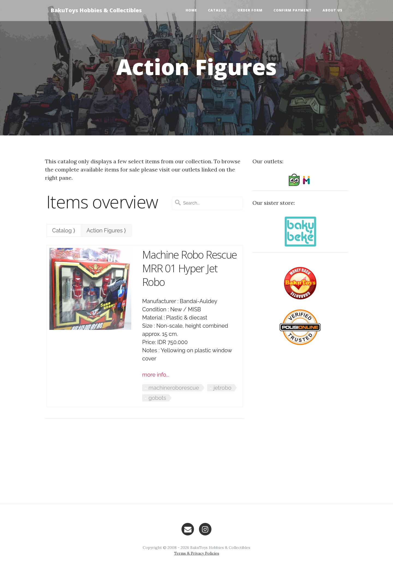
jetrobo (222, 387)
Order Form (250, 10)
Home (191, 10)
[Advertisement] (144, 461)
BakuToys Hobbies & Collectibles (96, 10)
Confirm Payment (292, 10)
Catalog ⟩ (63, 230)
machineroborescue (173, 387)
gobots (157, 398)
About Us (333, 10)
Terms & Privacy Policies (196, 553)
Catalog (217, 10)
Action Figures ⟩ (106, 230)
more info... (155, 374)
